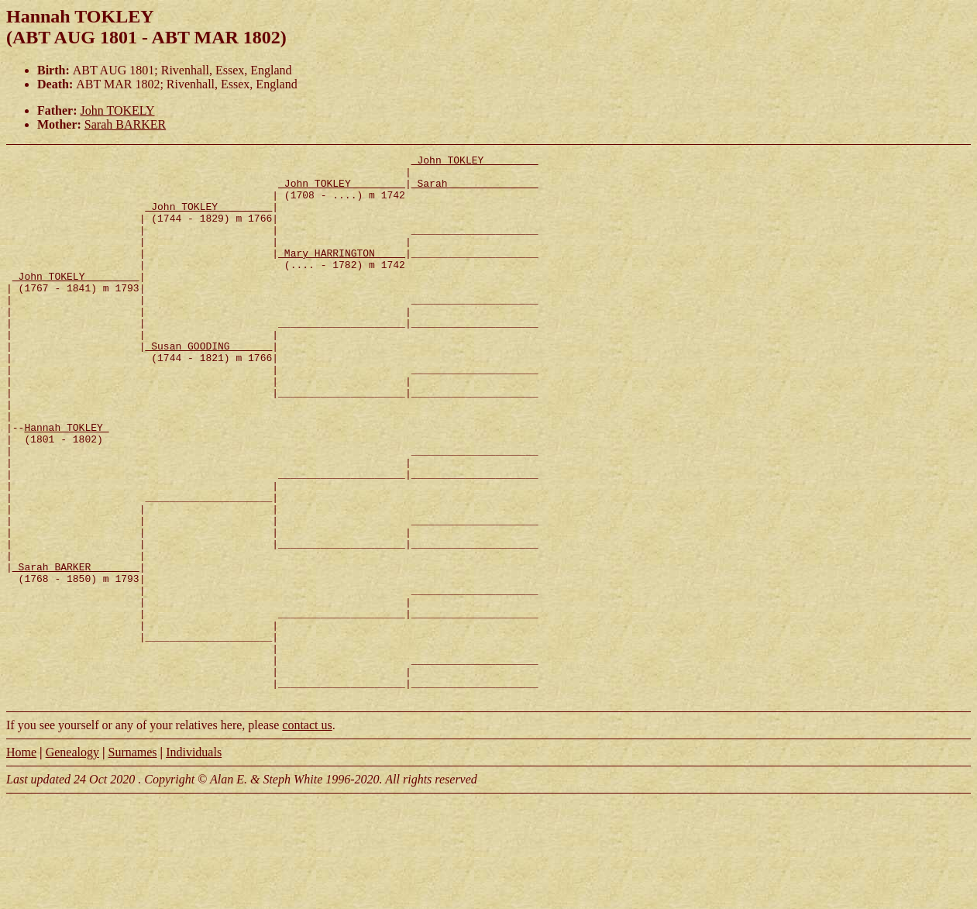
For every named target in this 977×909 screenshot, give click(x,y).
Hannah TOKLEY (66, 483)
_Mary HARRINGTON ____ (341, 274)
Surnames (132, 861)
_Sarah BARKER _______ (75, 650)
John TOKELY (118, 110)
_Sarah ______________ (474, 190)
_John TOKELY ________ (75, 301)
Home (21, 861)
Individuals (194, 861)
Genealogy (72, 861)
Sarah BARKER (125, 124)
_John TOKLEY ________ (474, 162)
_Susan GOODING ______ (208, 385)
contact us (307, 834)
